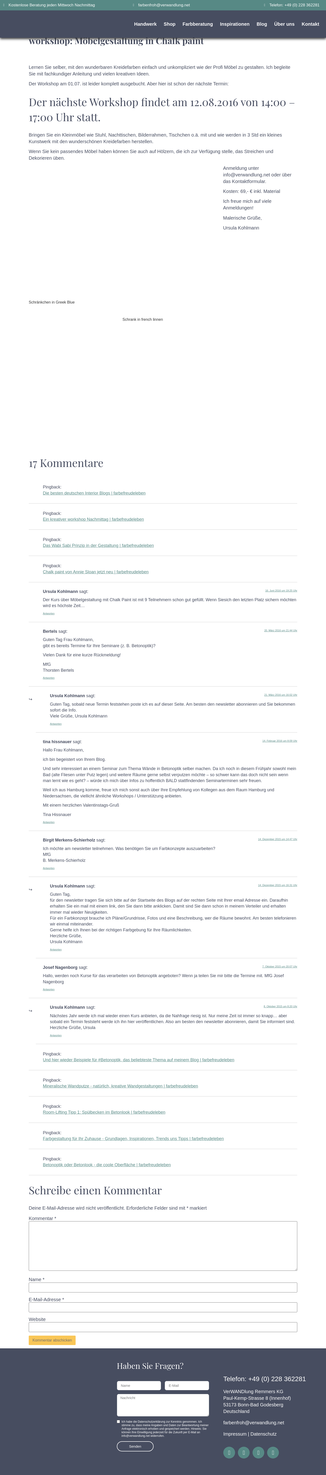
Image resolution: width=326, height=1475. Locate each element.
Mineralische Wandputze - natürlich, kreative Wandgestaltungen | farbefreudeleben (120, 1086)
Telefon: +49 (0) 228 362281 (264, 1379)
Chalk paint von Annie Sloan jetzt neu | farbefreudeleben (96, 572)
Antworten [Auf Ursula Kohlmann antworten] (49, 613)
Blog (262, 24)
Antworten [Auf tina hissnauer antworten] (49, 822)
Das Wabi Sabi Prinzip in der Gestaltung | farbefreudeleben (98, 545)
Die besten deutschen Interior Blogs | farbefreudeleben (94, 493)
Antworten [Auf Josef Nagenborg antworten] (49, 989)
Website (37, 1319)
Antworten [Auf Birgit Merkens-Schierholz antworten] (49, 868)
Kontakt (310, 24)
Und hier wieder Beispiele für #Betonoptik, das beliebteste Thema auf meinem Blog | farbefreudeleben (138, 1060)
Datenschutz (263, 1434)
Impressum (235, 1434)
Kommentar (42, 1218)
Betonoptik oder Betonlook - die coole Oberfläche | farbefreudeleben (107, 1164)
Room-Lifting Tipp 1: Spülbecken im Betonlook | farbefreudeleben (104, 1112)
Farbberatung (198, 24)
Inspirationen (235, 24)
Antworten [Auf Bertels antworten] (49, 677)
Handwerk (145, 24)
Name (37, 1279)
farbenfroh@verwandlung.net (253, 1422)
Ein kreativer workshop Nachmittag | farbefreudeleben (93, 519)
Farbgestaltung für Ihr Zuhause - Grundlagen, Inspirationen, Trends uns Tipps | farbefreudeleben (133, 1138)
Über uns (284, 24)
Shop (169, 24)
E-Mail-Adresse (46, 1299)
